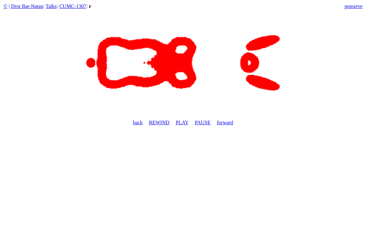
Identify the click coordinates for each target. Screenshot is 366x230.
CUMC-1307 (72, 6)
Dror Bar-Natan (27, 6)
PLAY (182, 122)
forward (225, 122)
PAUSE (203, 122)
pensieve (353, 6)
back (138, 122)
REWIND (159, 122)
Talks (51, 6)
